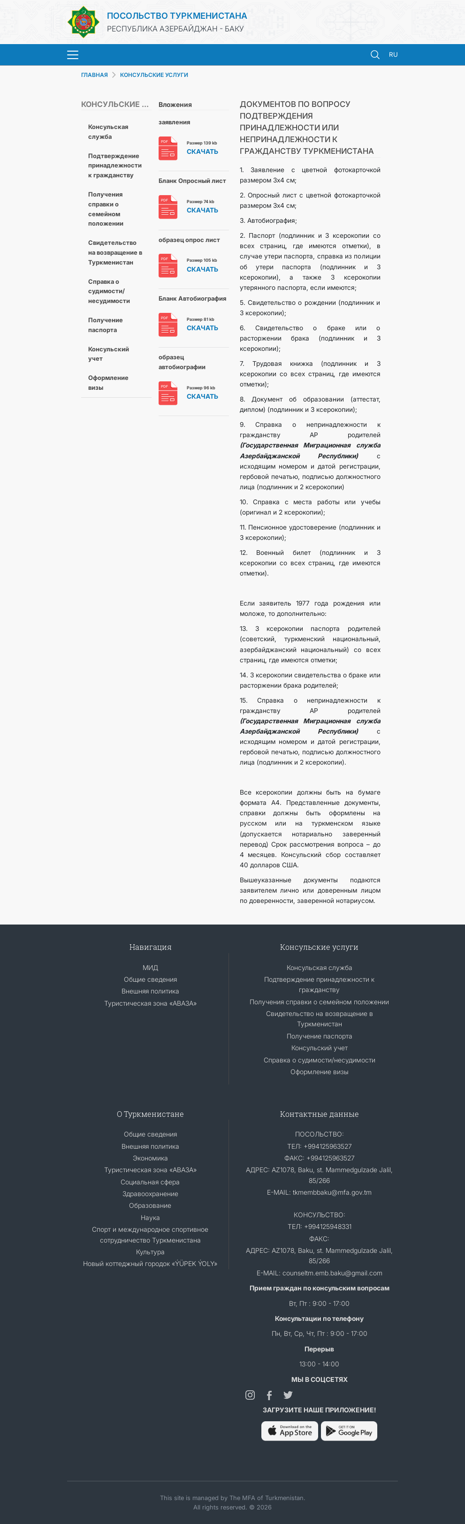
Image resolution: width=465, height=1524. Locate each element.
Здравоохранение (150, 1194)
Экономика (150, 1158)
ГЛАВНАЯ (94, 74)
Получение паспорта (105, 325)
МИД (150, 967)
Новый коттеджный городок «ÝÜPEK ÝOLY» (150, 1263)
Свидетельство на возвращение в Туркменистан (115, 252)
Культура (150, 1252)
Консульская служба (108, 131)
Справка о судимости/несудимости (109, 291)
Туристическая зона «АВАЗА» (150, 1003)
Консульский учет (108, 354)
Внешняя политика (150, 991)
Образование (150, 1205)
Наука (150, 1217)
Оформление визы (108, 382)
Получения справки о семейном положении (105, 208)
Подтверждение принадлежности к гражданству (115, 165)
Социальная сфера (150, 1182)
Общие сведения (150, 979)
